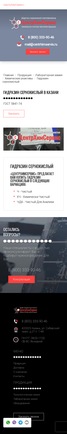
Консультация (21, 279)
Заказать (14, 113)
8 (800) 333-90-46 (41, 37)
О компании (20, 371)
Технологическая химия (26, 394)
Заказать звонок (38, 52)
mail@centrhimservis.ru (41, 44)
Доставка (18, 367)
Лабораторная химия (25, 398)
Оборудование (21, 403)
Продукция (19, 363)
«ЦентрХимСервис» (13, 4)
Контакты (18, 376)
